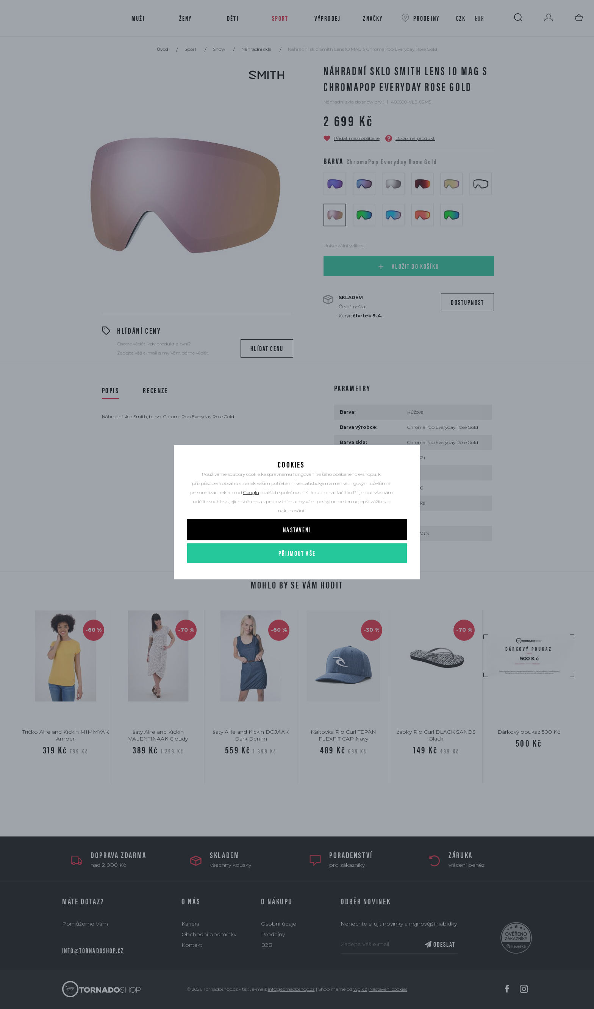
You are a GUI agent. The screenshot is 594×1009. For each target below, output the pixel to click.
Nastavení (297, 550)
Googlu (251, 513)
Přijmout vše (297, 574)
